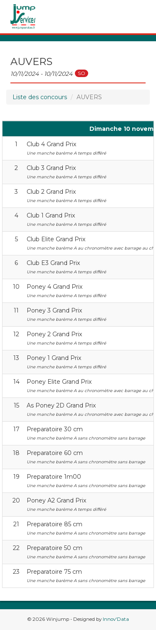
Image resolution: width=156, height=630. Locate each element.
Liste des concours (39, 97)
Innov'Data (116, 619)
